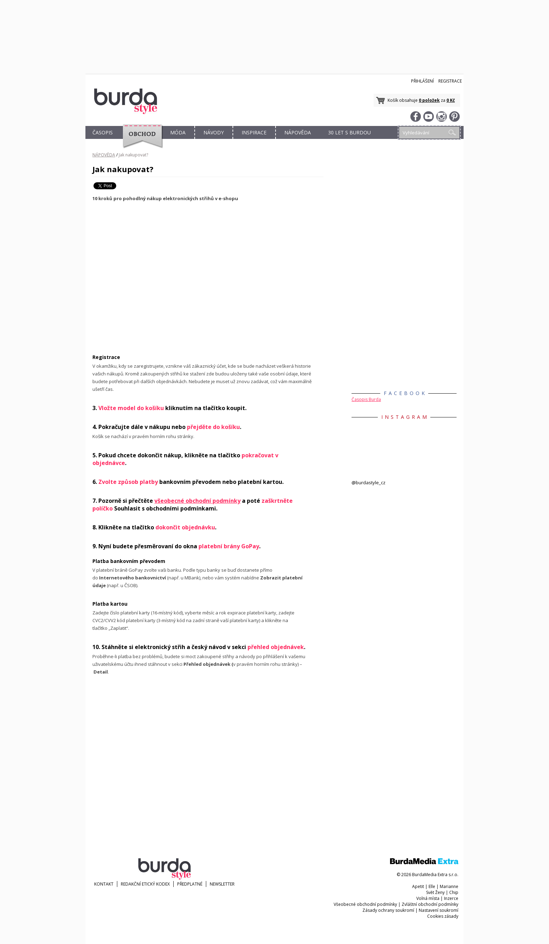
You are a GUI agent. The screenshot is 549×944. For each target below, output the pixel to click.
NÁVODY (213, 132)
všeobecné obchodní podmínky (197, 501)
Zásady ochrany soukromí (388, 910)
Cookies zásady (442, 916)
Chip (453, 892)
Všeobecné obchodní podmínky (365, 904)
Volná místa (427, 898)
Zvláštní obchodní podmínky (430, 904)
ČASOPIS (102, 132)
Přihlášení (422, 81)
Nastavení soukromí (438, 910)
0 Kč (450, 100)
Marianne (449, 886)
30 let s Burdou (349, 132)
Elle (432, 886)
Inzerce (451, 898)
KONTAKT (103, 884)
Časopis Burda (366, 399)
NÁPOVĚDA (297, 132)
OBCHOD (140, 140)
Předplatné (189, 884)
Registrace (450, 81)
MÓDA (178, 132)
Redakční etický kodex (145, 884)
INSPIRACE (254, 132)
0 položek (429, 100)
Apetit (418, 886)
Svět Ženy (435, 892)
